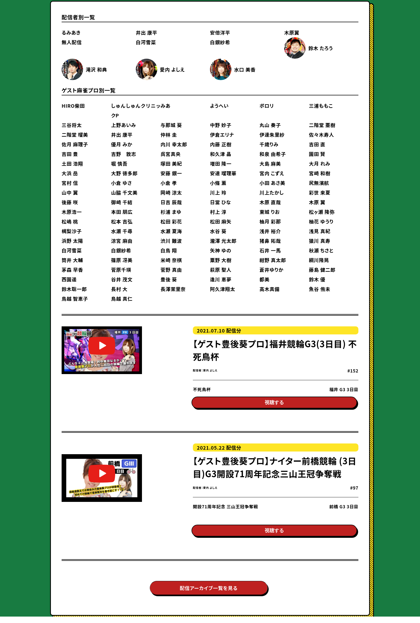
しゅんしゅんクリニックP (136, 110)
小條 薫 (218, 182)
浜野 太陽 (72, 240)
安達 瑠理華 (223, 173)
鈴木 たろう (320, 47)
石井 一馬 (270, 250)
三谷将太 (72, 124)
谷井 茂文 (122, 279)
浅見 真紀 (319, 230)
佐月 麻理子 (75, 144)
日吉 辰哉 (171, 202)
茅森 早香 (72, 269)
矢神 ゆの (220, 250)
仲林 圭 (168, 134)
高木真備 (270, 288)
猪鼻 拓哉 (270, 240)
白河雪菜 (146, 42)
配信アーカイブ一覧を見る (209, 594)
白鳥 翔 (168, 250)
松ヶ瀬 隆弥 (322, 211)
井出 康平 (146, 32)
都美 (265, 279)
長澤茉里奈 (173, 288)
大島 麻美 (270, 163)
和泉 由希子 (273, 153)
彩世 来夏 (319, 192)
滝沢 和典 (96, 69)
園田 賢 (317, 153)
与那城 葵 (171, 124)
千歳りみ (269, 144)
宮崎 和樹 (319, 173)
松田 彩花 (171, 221)
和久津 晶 (220, 153)
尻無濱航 (319, 182)
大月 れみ (319, 163)
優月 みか (122, 144)
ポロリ (267, 105)
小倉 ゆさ (121, 182)
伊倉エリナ (222, 134)
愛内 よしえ (172, 69)
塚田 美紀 (171, 163)
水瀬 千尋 (122, 230)
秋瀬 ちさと (321, 250)
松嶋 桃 (70, 221)
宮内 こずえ (272, 173)
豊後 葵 (168, 279)
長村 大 (119, 288)
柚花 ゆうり (321, 221)
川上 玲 (218, 192)
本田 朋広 (122, 211)
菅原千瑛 (121, 269)
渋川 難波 (171, 240)
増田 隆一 (220, 163)
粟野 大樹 (220, 259)
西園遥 (69, 279)
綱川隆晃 (319, 259)
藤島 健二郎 (322, 269)
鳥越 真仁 (122, 298)
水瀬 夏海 (171, 230)
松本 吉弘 (122, 221)
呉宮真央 (170, 153)
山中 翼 (70, 192)
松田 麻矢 (220, 221)
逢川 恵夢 (220, 279)
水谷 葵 (218, 230)
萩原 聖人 (220, 269)
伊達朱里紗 (272, 134)
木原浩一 (72, 211)
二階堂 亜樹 (322, 124)
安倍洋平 (220, 32)
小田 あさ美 (272, 182)
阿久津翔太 (222, 288)
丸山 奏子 (270, 124)
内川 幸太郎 (173, 144)
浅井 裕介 (270, 230)
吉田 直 (317, 144)
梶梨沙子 (72, 230)
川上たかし (272, 192)
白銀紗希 (220, 42)
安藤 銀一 (171, 173)
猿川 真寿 (319, 240)
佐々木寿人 (321, 134)
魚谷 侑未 (319, 288)
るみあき (71, 32)
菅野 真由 (171, 269)
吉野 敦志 (123, 153)
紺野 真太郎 (273, 259)
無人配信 (72, 42)
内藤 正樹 (220, 144)
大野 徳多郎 (124, 173)
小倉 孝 (168, 182)
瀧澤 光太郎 (223, 240)
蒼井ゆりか (272, 269)
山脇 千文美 (124, 192)
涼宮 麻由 (122, 240)
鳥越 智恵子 (75, 298)
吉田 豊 (70, 153)
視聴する (274, 406)
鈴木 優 (317, 279)
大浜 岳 (70, 173)
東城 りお (270, 211)
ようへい (219, 105)
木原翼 (291, 32)
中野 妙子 (220, 124)
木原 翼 (317, 202)
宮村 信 (70, 182)
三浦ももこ (321, 105)
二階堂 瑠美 (75, 134)
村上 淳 (218, 211)
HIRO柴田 (73, 105)
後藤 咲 (70, 202)
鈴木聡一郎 (74, 288)
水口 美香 (245, 69)
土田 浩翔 (72, 163)
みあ (165, 105)
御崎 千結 (122, 202)
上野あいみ (123, 124)
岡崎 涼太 (171, 192)
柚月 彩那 (270, 221)
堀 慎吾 (119, 163)
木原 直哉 (270, 202)
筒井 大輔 (72, 259)
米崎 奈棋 (171, 259)
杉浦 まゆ (170, 211)
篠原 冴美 (122, 259)
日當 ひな (220, 202)
